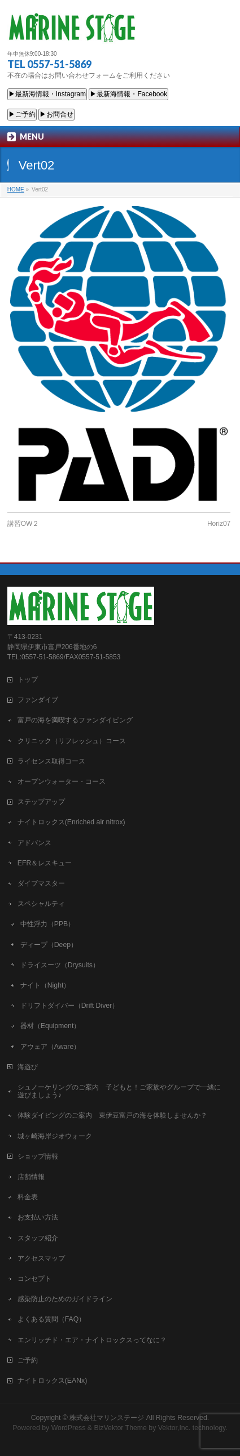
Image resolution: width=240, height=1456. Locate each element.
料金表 (28, 1197)
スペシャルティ (41, 904)
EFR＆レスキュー (45, 863)
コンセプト (34, 1279)
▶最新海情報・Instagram (47, 94)
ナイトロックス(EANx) (52, 1380)
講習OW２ (23, 524)
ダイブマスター (41, 883)
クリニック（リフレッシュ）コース (72, 741)
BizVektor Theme (120, 1428)
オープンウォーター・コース (62, 781)
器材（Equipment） (50, 1026)
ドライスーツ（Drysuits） (59, 965)
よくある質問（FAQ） (52, 1319)
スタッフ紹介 (38, 1238)
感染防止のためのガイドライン (65, 1299)
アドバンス (34, 843)
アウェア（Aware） (50, 1047)
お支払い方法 (38, 1217)
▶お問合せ (56, 114)
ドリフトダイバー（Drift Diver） (69, 1006)
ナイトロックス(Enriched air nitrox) (71, 822)
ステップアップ (41, 802)
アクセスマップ (41, 1258)
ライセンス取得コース (51, 761)
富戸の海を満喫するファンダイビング (75, 720)
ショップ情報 (38, 1156)
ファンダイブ (38, 700)
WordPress (68, 1428)
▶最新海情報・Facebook (128, 94)
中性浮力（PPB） (47, 924)
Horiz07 (218, 524)
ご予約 (28, 1360)
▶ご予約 (22, 114)
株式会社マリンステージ (106, 1418)
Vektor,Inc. (174, 1428)
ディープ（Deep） (48, 945)
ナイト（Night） (45, 985)
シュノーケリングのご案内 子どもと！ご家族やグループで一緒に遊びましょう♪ (119, 1091)
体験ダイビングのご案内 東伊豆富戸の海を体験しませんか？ (112, 1115)
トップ (28, 680)
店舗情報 (31, 1177)
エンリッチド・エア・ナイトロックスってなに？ (92, 1340)
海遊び (28, 1067)
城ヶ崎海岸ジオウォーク (55, 1136)
